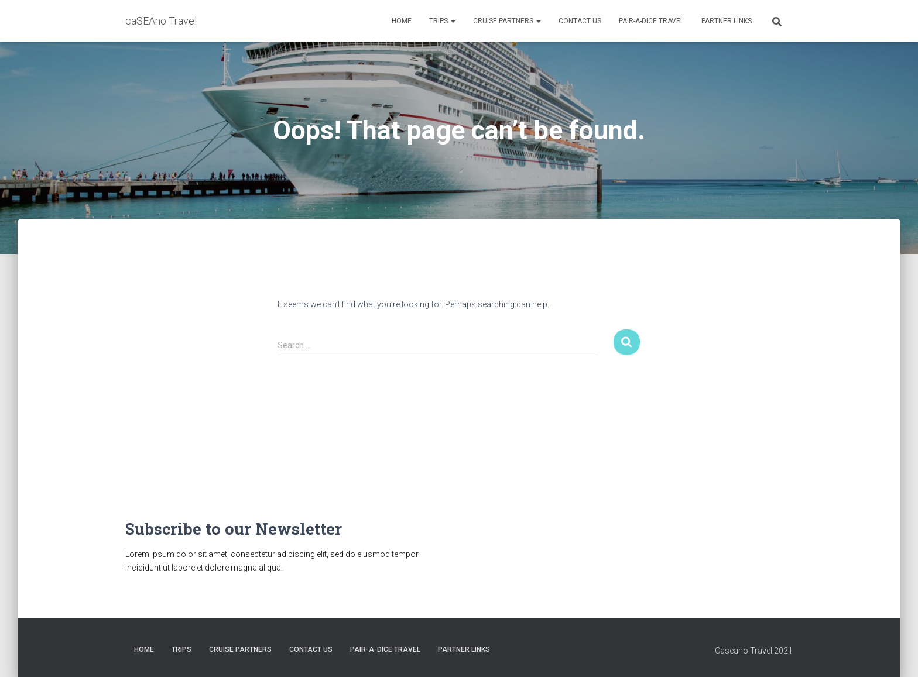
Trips (442, 21)
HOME (402, 21)
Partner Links (726, 21)
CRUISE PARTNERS (507, 21)
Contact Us (580, 21)
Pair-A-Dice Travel (651, 21)
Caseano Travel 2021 (754, 650)
